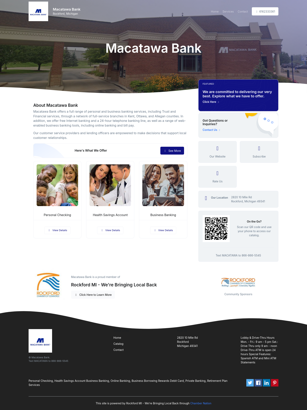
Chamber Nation (200, 403)
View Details (57, 230)
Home (215, 11)
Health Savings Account (110, 215)
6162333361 (265, 11)
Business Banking (163, 215)
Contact (243, 11)
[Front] (39, 11)
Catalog (118, 343)
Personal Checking (57, 215)
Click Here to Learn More (93, 294)
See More (172, 150)
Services (228, 11)
